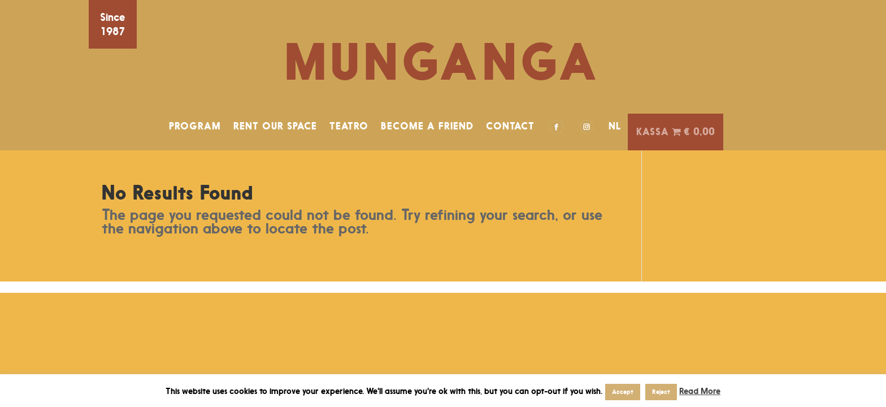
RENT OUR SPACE (275, 126)
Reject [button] (661, 392)
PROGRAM (195, 126)
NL (615, 126)
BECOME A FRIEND (427, 126)
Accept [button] (622, 392)
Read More (699, 391)
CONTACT (510, 126)
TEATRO (348, 126)
